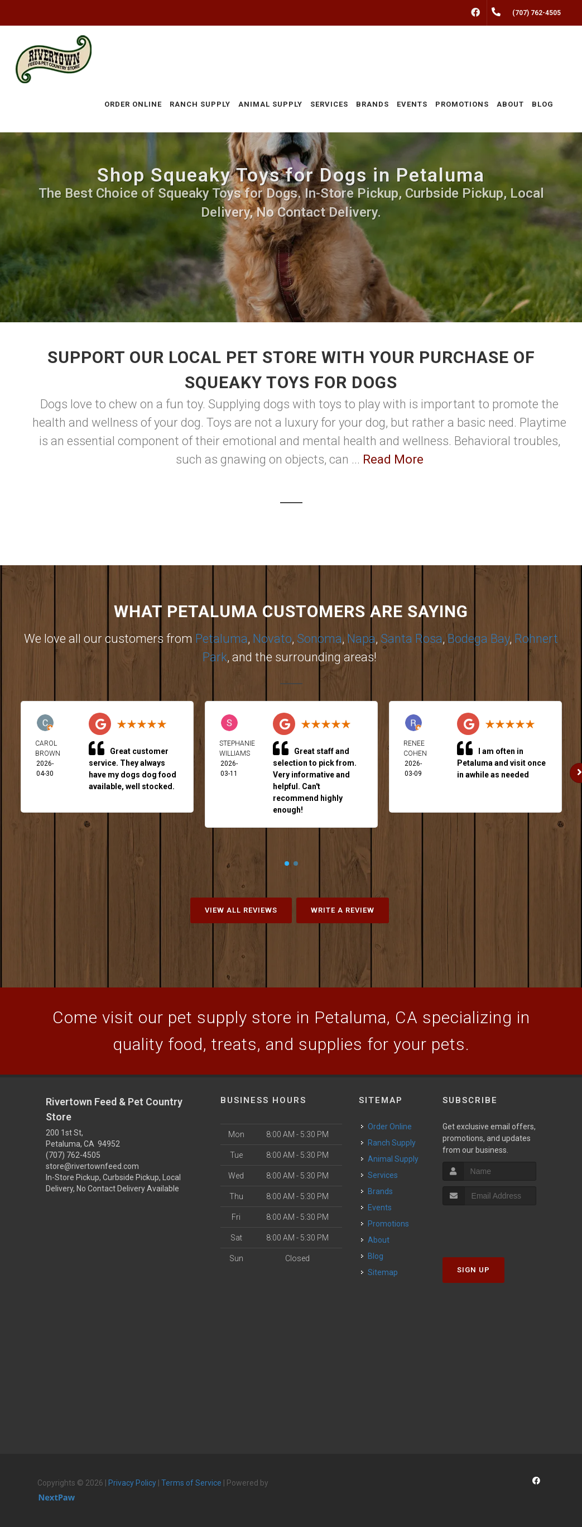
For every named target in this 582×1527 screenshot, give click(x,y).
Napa (361, 639)
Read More (393, 459)
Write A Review (342, 910)
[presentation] (501, 1226)
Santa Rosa (411, 639)
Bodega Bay (478, 639)
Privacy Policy (132, 1482)
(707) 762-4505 (73, 1155)
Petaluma (221, 639)
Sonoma (319, 639)
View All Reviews (241, 910)
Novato (272, 639)
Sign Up (473, 1270)
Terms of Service (191, 1482)
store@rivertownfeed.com (92, 1166)
